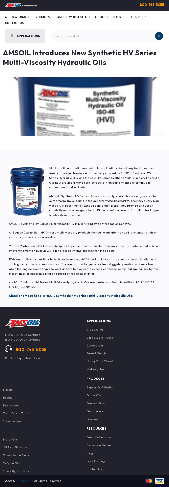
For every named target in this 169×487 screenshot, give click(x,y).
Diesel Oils (93, 395)
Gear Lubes (94, 411)
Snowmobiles (12, 421)
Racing (7, 397)
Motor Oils (10, 439)
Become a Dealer (98, 445)
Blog (89, 453)
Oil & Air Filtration (15, 447)
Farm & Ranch (96, 353)
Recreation (11, 405)
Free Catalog (95, 461)
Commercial (95, 345)
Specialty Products (16, 471)
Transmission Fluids (16, 455)
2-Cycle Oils (11, 463)
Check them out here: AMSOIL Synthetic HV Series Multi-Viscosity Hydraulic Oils (70, 296)
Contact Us (94, 469)
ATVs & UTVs (94, 329)
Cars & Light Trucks (99, 337)
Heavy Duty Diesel (99, 361)
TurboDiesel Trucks (16, 413)
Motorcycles (95, 369)
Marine (8, 389)
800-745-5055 (151, 4)
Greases (92, 419)
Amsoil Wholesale (98, 437)
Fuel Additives (96, 403)
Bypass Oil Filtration (100, 387)
